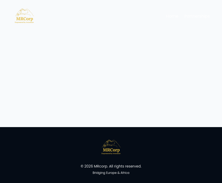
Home (172, 16)
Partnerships (197, 16)
